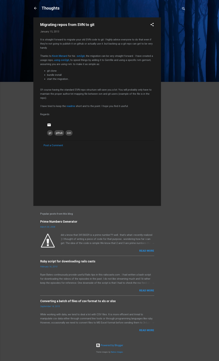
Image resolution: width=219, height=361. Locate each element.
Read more (146, 250)
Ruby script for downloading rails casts (67, 261)
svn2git (81, 55)
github (59, 132)
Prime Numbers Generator (58, 221)
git (50, 132)
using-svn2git (61, 60)
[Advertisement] (175, 68)
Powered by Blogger (109, 345)
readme (71, 106)
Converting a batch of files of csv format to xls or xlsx (78, 301)
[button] (152, 25)
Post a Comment (53, 145)
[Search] (184, 9)
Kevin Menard (59, 55)
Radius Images (117, 352)
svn (69, 132)
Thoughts (51, 8)
